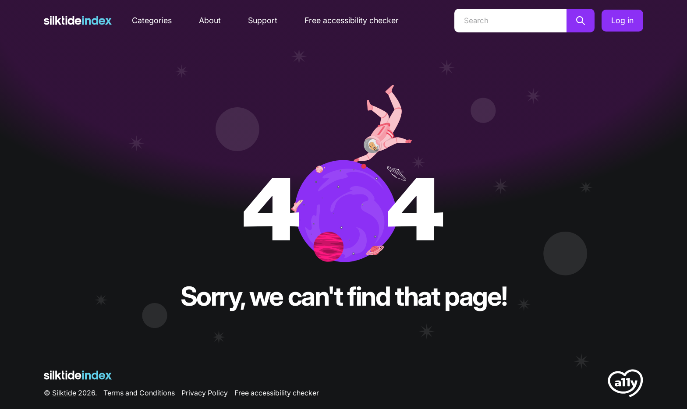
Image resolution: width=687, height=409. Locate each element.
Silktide (64, 392)
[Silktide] (78, 20)
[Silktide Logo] (78, 375)
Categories (152, 20)
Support (262, 20)
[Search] (510, 20)
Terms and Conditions (139, 392)
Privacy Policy (204, 392)
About (210, 20)
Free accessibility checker (352, 20)
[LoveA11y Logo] (625, 384)
